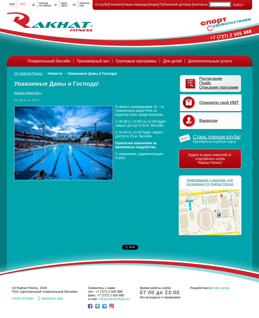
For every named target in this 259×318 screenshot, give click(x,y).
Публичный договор (175, 4)
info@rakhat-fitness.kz (114, 299)
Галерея (115, 4)
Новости (55, 73)
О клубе (101, 4)
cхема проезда (23, 298)
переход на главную (45, 4)
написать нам (52, 298)
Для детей (172, 61)
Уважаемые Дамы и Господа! (92, 73)
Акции (153, 4)
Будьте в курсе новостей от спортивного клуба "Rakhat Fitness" (210, 159)
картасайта (64, 4)
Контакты (200, 4)
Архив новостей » (28, 93)
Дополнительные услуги (210, 61)
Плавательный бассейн (49, 61)
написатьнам (85, 4)
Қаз (12, 4)
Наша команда (135, 4)
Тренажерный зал (93, 61)
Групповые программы (136, 61)
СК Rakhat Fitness (28, 73)
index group (221, 288)
